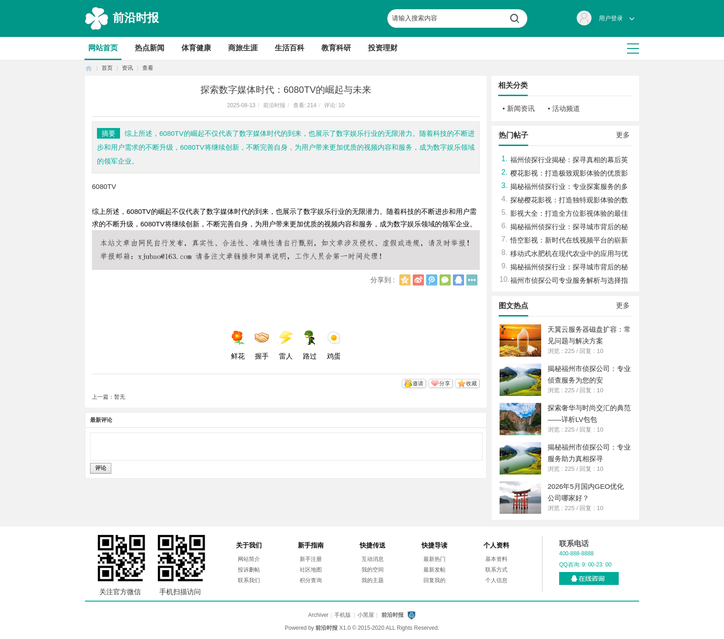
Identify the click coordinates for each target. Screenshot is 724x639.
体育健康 (196, 48)
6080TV (104, 186)
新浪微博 (418, 280)
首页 (88, 68)
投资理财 (383, 48)
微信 (445, 280)
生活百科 (289, 48)
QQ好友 (458, 280)
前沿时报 (136, 17)
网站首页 (103, 48)
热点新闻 (149, 48)
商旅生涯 (243, 48)
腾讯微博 (431, 280)
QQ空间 (404, 280)
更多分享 (471, 280)
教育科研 (336, 48)
